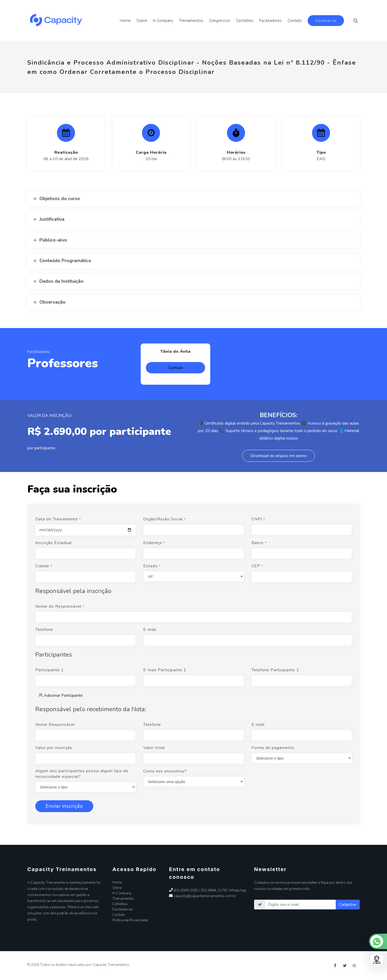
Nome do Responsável (60, 606)
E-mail (149, 629)
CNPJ (258, 519)
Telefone (44, 629)
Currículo (175, 368)
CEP (257, 566)
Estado (152, 566)
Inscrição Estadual (53, 543)
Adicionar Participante (61, 695)
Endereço (154, 543)
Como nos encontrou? (165, 771)
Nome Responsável (55, 724)
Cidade (43, 566)
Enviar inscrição (64, 806)
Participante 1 (49, 670)
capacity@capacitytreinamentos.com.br (202, 895)
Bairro (259, 543)
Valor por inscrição (53, 748)
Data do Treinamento (58, 519)
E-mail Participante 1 (164, 670)
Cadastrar (347, 904)
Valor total (154, 748)
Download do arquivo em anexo (278, 456)
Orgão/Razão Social (164, 519)
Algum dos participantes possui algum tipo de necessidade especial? (81, 773)
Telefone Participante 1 (275, 670)
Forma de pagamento (273, 748)
